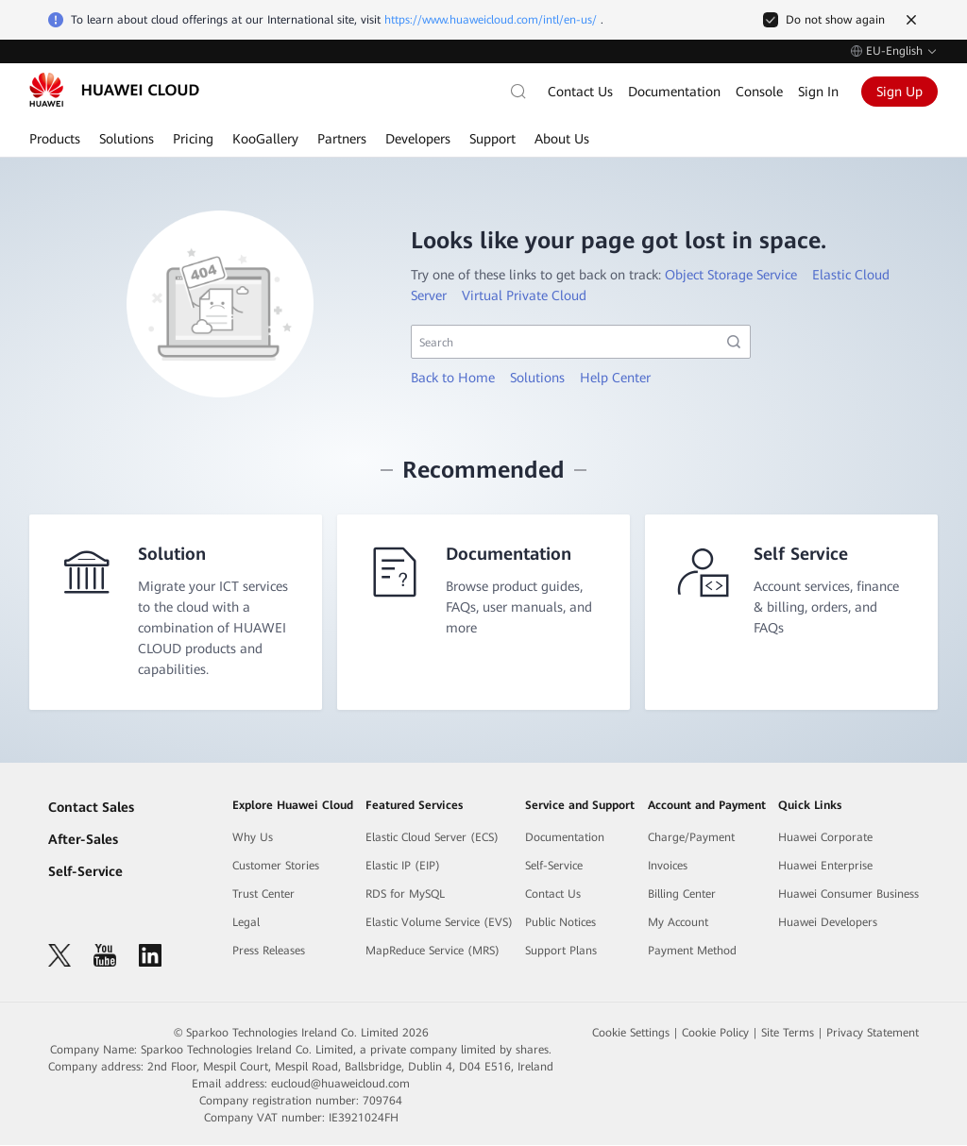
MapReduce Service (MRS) (432, 951)
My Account (678, 923)
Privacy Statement (872, 1033)
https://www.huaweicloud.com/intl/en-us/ (490, 19)
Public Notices (560, 923)
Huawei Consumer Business (848, 895)
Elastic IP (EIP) (402, 866)
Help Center (615, 377)
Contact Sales (91, 808)
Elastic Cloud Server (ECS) (432, 838)
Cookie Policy (715, 1033)
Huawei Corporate (825, 838)
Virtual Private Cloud (524, 295)
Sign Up (899, 91)
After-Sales (83, 840)
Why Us (252, 838)
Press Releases (268, 951)
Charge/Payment (691, 838)
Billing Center (682, 895)
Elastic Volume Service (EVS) (439, 923)
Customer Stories (275, 866)
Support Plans (561, 951)
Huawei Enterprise (825, 866)
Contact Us (580, 91)
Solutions (537, 377)
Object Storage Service (731, 274)
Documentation (674, 91)
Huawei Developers (827, 923)
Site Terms (787, 1033)
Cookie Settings (631, 1033)
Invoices (667, 866)
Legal (246, 923)
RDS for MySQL (405, 895)
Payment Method (692, 951)
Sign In (818, 91)
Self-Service (85, 872)
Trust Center (263, 895)
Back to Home (453, 377)
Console (759, 91)
